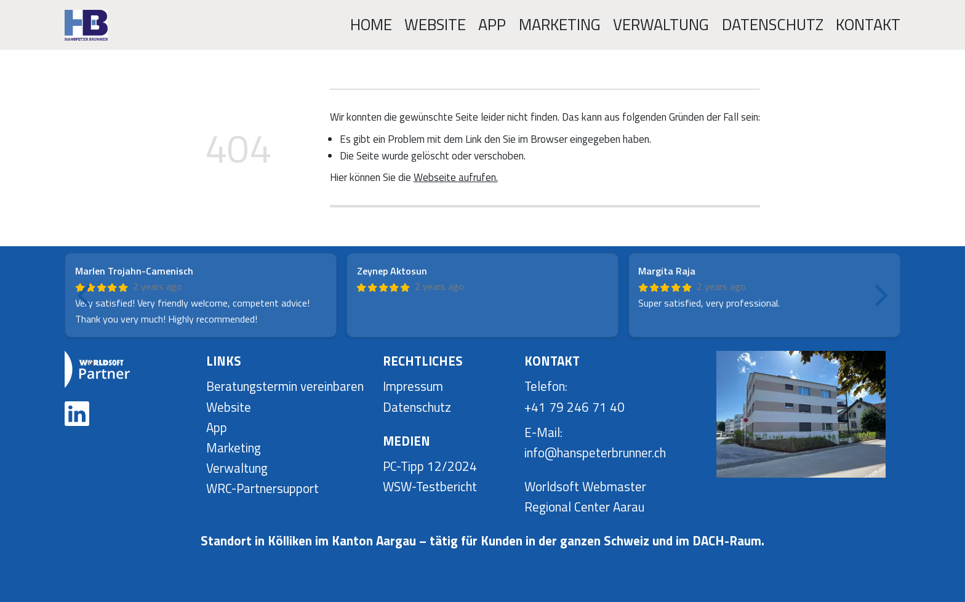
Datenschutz (772, 24)
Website (435, 24)
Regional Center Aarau (584, 506)
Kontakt (868, 24)
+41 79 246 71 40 (574, 407)
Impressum (413, 386)
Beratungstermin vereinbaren (285, 386)
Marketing (560, 24)
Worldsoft (551, 486)
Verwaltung (661, 24)
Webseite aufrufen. (456, 177)
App (492, 24)
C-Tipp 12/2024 (433, 466)
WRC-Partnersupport (262, 488)
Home (371, 24)
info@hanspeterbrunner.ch (595, 452)
